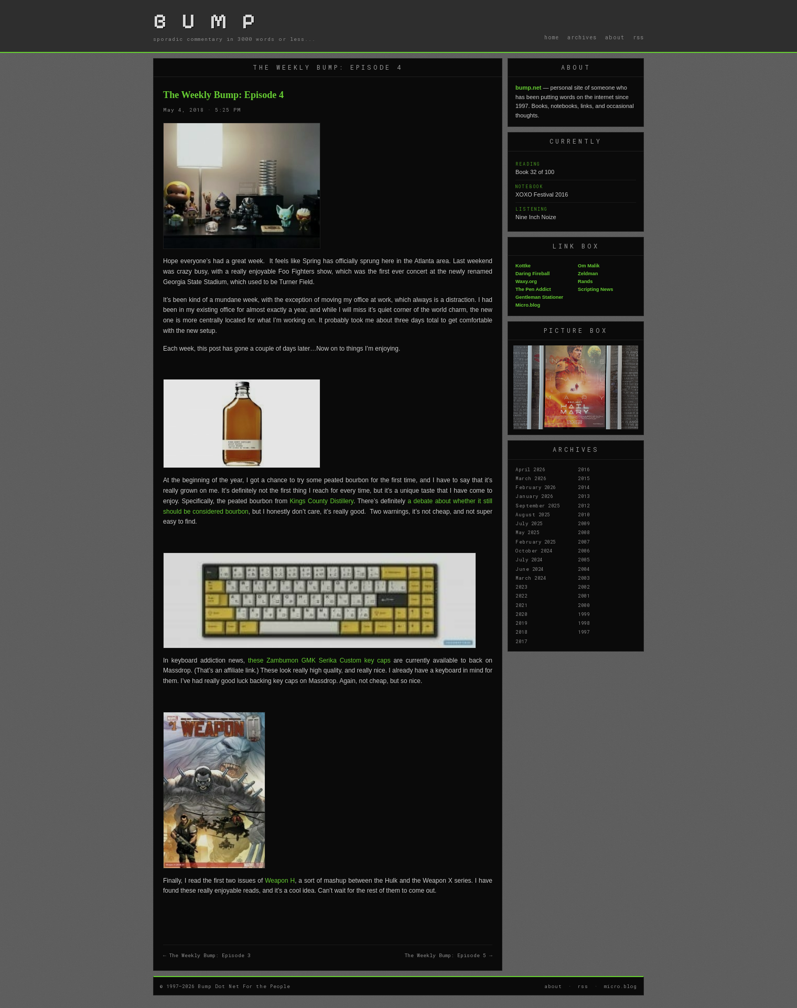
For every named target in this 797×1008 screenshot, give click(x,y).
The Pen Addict (533, 289)
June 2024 (529, 569)
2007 (583, 541)
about (614, 37)
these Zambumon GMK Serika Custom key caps (319, 660)
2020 (521, 614)
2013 (583, 496)
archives (582, 37)
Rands (585, 281)
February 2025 (535, 541)
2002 (583, 586)
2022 (521, 595)
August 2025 (532, 514)
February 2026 (535, 487)
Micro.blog (527, 305)
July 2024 (529, 559)
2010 (583, 514)
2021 (521, 605)
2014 (583, 487)
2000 (583, 605)
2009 (583, 523)
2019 (521, 623)
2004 (583, 569)
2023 (521, 586)
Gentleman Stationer (539, 297)
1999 (583, 614)
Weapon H (280, 880)
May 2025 (527, 532)
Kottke (523, 265)
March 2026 (530, 478)
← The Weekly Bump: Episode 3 (207, 955)
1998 (583, 623)
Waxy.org (526, 281)
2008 (583, 532)
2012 (583, 505)
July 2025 (529, 523)
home (551, 37)
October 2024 (533, 550)
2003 (583, 578)
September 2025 (537, 505)
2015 (583, 478)
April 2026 (530, 469)
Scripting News (595, 289)
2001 (583, 595)
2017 (521, 641)
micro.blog (620, 986)
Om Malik (588, 265)
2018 (521, 631)
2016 (583, 469)
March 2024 (530, 578)
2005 (583, 559)
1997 (583, 631)
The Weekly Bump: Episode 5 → (448, 955)
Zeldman (588, 273)
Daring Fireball (532, 273)
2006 (583, 550)
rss (638, 37)
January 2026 (534, 496)
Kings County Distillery (321, 501)
